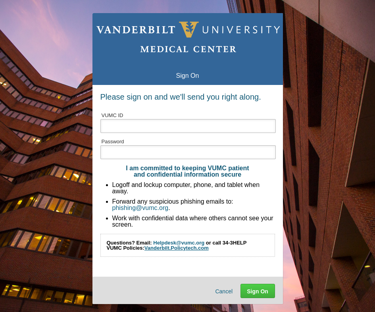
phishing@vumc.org (140, 207)
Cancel (224, 291)
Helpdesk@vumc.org (178, 243)
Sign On (257, 291)
